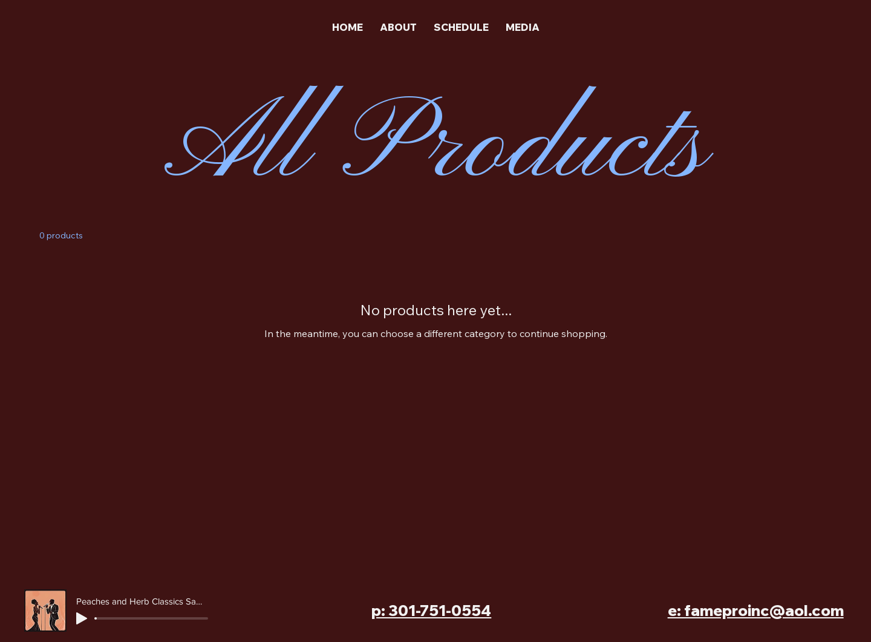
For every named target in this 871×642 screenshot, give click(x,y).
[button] (523, 27)
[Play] (81, 618)
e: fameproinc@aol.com (756, 610)
